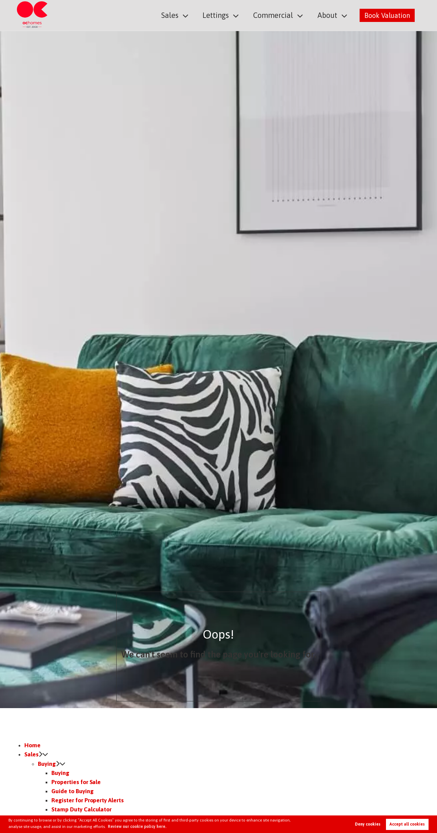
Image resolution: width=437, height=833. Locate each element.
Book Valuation (387, 15)
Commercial (276, 15)
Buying (47, 763)
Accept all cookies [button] (407, 824)
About (328, 15)
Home (32, 745)
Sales (178, 15)
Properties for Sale (76, 782)
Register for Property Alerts (87, 800)
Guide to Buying (72, 791)
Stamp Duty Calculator (81, 809)
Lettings (222, 15)
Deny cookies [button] (368, 824)
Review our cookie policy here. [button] (137, 826)
